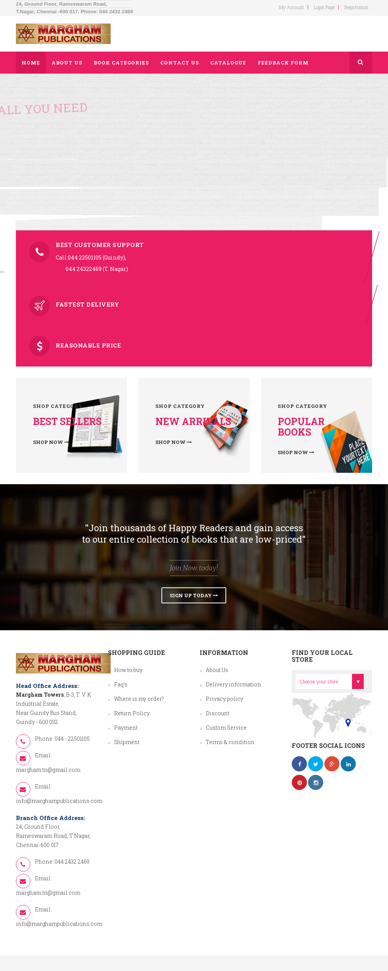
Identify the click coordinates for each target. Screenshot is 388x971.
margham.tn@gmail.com (48, 769)
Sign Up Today (194, 595)
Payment (126, 727)
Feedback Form (283, 62)
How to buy (128, 670)
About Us (217, 670)
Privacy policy (224, 698)
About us (67, 62)
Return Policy (132, 713)
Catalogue (228, 62)
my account (291, 7)
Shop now (51, 442)
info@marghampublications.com (59, 800)
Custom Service (226, 727)
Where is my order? (139, 698)
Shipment (126, 742)
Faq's (120, 684)
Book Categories (121, 62)
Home (31, 62)
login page (324, 7)
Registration (356, 7)
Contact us (179, 62)
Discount (217, 713)
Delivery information (233, 684)
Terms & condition (230, 742)
